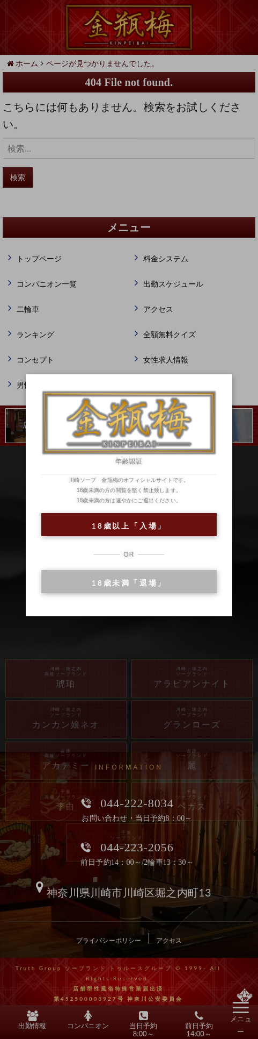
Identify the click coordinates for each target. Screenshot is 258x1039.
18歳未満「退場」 (129, 582)
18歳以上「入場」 (129, 525)
